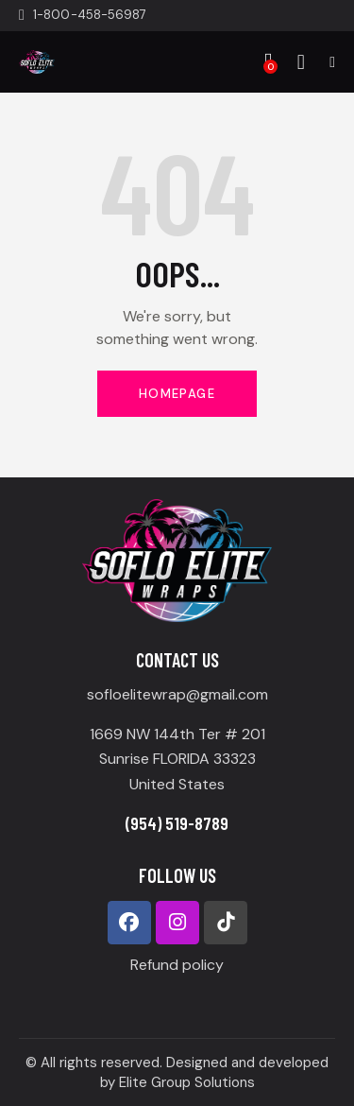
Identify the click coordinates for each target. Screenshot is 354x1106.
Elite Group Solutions (187, 1082)
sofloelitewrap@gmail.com (177, 694)
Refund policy (177, 965)
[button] (332, 61)
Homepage (177, 394)
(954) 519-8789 (177, 823)
